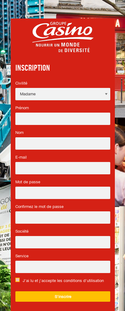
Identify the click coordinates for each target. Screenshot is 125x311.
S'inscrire (63, 296)
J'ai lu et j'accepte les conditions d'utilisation (63, 280)
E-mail (21, 157)
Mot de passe (27, 182)
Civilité (21, 83)
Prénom (22, 108)
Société (22, 231)
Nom (19, 132)
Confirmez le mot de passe (39, 206)
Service (22, 256)
